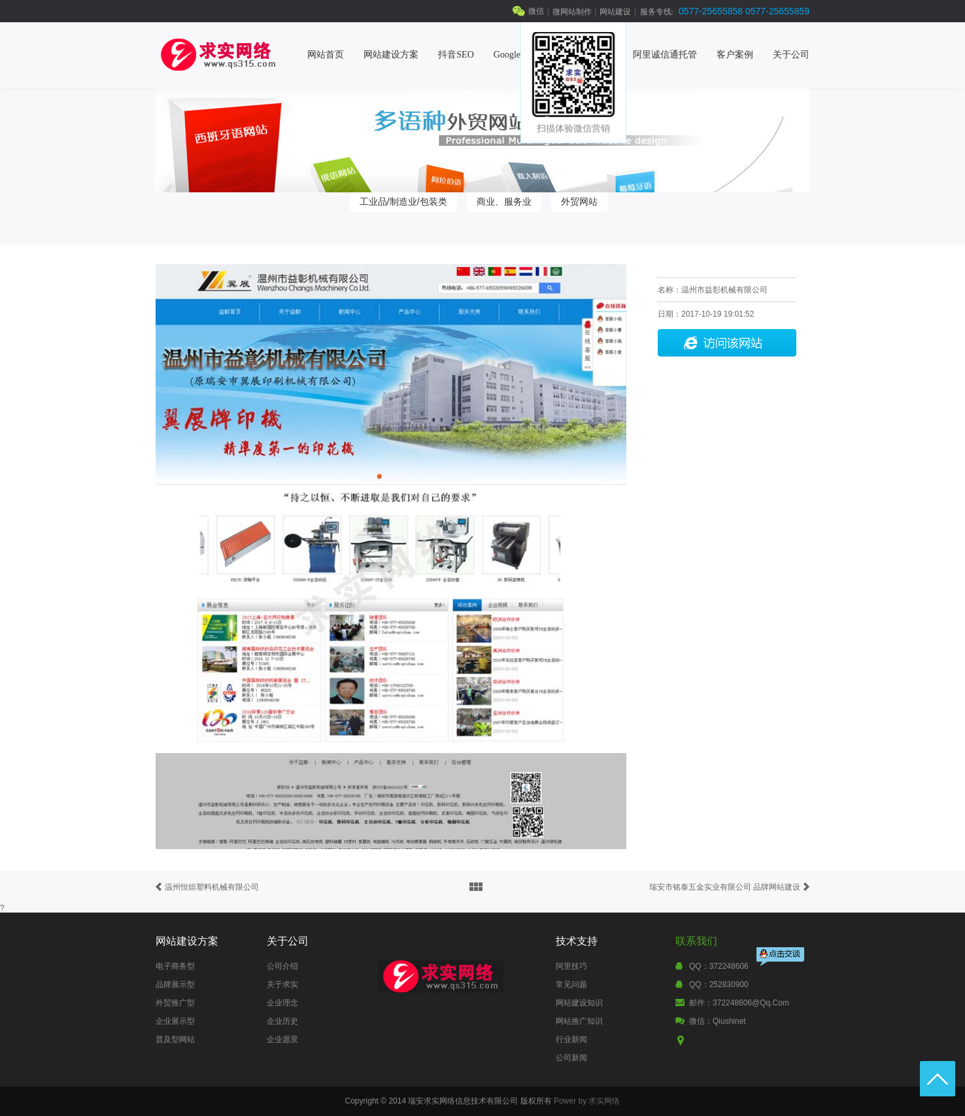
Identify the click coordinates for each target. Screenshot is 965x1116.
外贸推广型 (175, 1002)
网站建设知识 (579, 1002)
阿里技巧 (571, 966)
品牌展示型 (175, 984)
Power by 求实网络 (587, 1101)
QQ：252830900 (719, 984)
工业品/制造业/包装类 (403, 201)
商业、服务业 (504, 201)
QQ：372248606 (719, 966)
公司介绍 (282, 966)
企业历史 (282, 1021)
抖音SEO (455, 55)
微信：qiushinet (717, 1021)
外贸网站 (579, 201)
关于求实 (282, 984)
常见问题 (571, 984)
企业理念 (282, 1002)
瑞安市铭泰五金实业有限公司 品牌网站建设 (724, 887)
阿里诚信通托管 (665, 55)
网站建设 (615, 11)
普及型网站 (175, 1039)
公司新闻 (571, 1057)
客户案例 (735, 55)
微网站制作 (572, 11)
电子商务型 (175, 966)
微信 (536, 11)
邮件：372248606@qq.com (739, 1002)
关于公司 (791, 55)
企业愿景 (282, 1039)
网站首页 (325, 55)
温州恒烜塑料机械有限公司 (212, 887)
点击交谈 (781, 958)
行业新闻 (571, 1039)
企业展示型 (175, 1021)
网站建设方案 (391, 55)
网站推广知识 (579, 1021)
